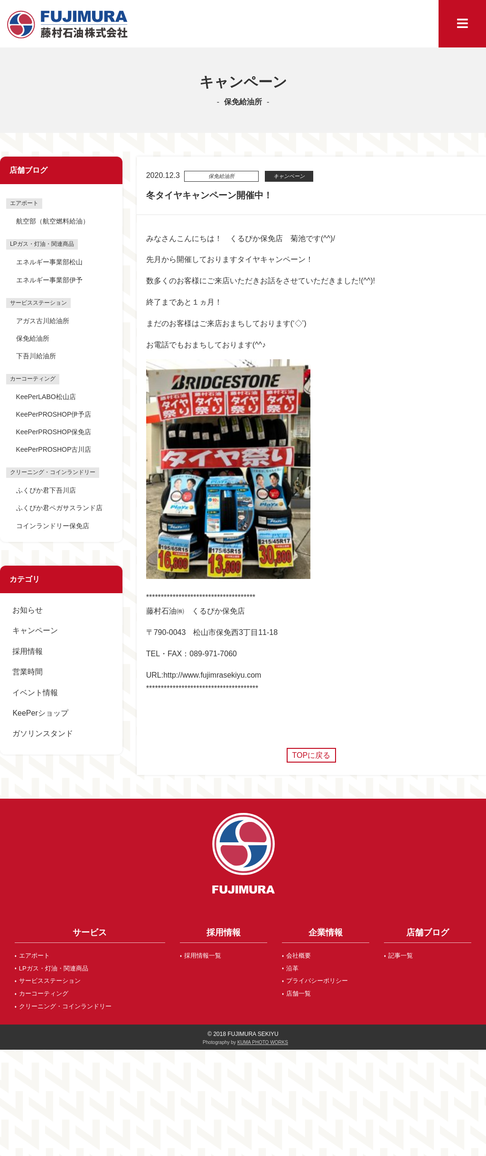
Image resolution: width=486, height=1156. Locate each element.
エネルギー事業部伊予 (49, 280)
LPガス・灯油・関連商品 (53, 968)
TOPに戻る (311, 755)
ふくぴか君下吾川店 (46, 490)
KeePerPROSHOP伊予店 (54, 414)
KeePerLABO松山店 (46, 397)
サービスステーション (50, 980)
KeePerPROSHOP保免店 (54, 432)
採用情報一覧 (202, 955)
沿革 (292, 968)
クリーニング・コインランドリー (65, 1006)
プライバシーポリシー (317, 980)
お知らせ (27, 610)
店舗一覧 (298, 993)
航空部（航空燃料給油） (52, 221)
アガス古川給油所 (42, 321)
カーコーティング (43, 993)
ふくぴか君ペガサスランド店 (59, 508)
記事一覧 (400, 955)
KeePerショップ (40, 713)
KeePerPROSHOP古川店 (54, 449)
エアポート (34, 955)
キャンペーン (35, 630)
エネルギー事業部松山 (49, 262)
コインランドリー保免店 (52, 526)
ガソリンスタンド (42, 733)
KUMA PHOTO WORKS (262, 1042)
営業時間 (27, 672)
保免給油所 (32, 338)
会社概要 (298, 955)
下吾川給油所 (36, 356)
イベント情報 (35, 693)
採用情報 (27, 651)
